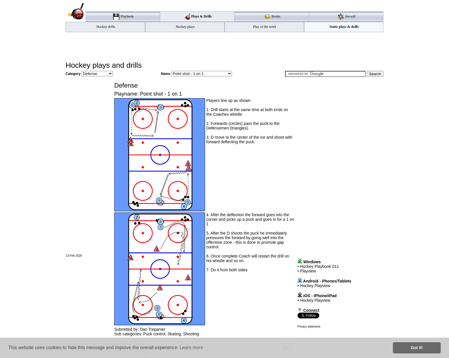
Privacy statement (309, 326)
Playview (308, 271)
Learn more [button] (191, 347)
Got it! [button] (417, 347)
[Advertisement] (224, 46)
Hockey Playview (315, 285)
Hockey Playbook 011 (319, 266)
